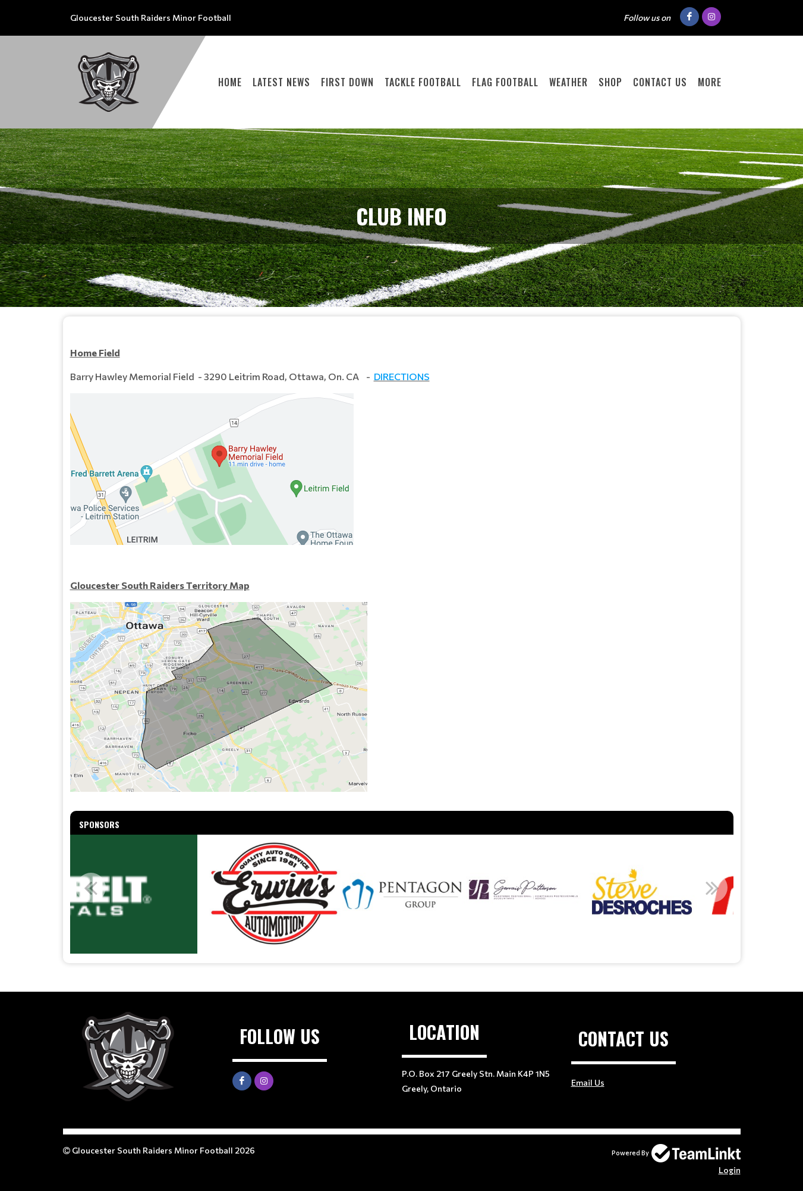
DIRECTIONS (402, 376)
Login (730, 1170)
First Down (347, 82)
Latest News (281, 82)
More (710, 82)
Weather (568, 82)
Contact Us (660, 82)
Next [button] (713, 887)
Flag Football (505, 82)
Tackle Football (423, 82)
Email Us (587, 1082)
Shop (610, 82)
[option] (270, 894)
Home (230, 82)
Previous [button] (91, 887)
